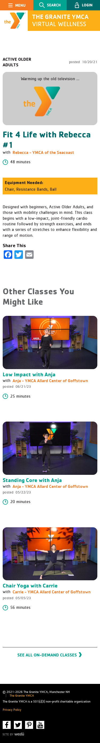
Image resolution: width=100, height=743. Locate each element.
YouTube (40, 725)
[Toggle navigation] (16, 5)
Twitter (18, 725)
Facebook (7, 725)
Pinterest (29, 725)
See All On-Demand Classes (47, 655)
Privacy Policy (12, 710)
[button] (83, 5)
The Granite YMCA (22, 695)
